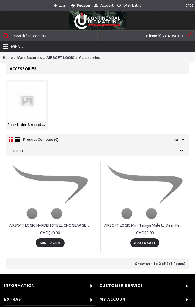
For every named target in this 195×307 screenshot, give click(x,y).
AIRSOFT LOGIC (60, 58)
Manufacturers (29, 58)
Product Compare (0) (41, 139)
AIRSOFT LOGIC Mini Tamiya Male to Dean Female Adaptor (146, 225)
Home (8, 58)
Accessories (89, 58)
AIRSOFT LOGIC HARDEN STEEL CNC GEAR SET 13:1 (51, 225)
